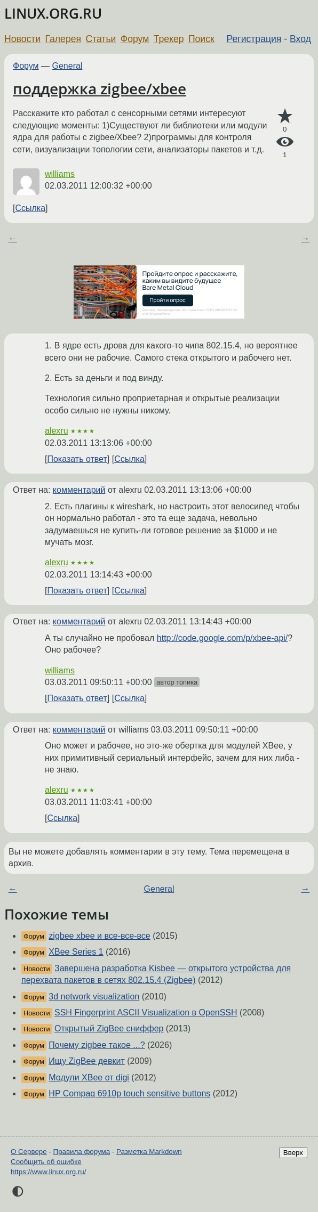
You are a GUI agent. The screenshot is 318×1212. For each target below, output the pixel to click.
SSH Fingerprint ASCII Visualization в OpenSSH (145, 1012)
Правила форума (81, 1152)
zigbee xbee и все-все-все (99, 935)
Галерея (63, 39)
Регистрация (254, 39)
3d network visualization (94, 996)
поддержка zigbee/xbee (99, 88)
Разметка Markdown (149, 1152)
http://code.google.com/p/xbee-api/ (222, 637)
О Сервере (29, 1152)
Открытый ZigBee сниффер (108, 1028)
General (67, 65)
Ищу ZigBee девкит (86, 1060)
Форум (135, 39)
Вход (300, 39)
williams (60, 173)
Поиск (201, 39)
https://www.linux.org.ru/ (48, 1172)
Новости (22, 39)
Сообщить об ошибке (46, 1162)
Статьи (100, 39)
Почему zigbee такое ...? (97, 1045)
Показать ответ (77, 458)
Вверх (293, 1153)
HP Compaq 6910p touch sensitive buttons (129, 1093)
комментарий (79, 489)
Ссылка (30, 208)
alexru (56, 430)
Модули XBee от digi (89, 1077)
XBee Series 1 (76, 951)
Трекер (169, 39)
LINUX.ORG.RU (53, 13)
